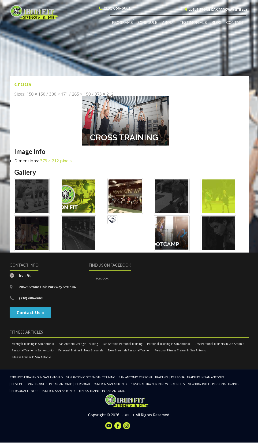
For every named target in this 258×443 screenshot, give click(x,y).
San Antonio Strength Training (78, 344)
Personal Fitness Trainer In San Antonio (180, 351)
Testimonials (193, 23)
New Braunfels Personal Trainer (129, 351)
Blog (216, 23)
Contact (235, 23)
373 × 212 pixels (56, 161)
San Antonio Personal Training (122, 344)
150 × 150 (35, 94)
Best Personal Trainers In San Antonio (219, 344)
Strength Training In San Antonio (33, 344)
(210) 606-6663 (117, 9)
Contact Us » (30, 313)
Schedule (147, 23)
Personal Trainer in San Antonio (33, 351)
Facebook (100, 278)
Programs (122, 23)
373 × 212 (104, 94)
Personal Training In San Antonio (168, 344)
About (168, 23)
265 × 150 (81, 94)
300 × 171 (58, 94)
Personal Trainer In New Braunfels (80, 351)
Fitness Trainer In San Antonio (31, 358)
